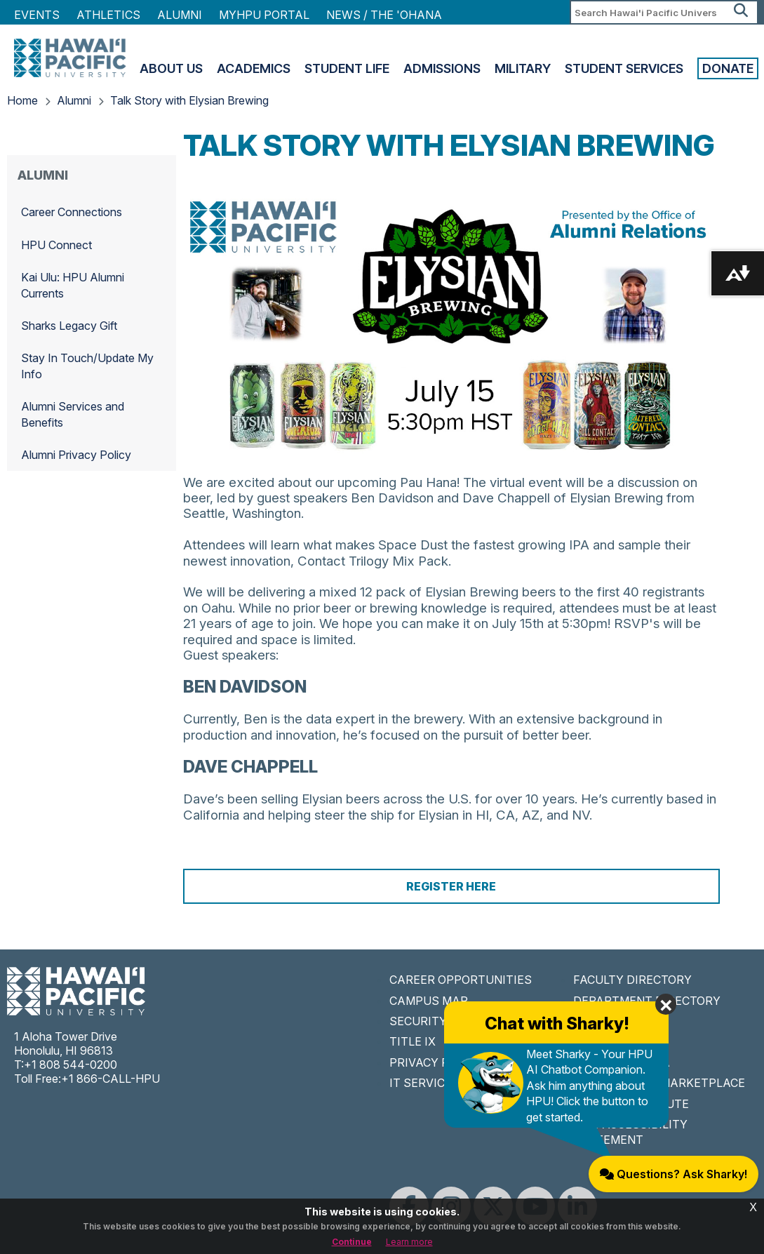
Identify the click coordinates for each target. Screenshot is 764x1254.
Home (22, 100)
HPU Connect (56, 245)
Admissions (442, 68)
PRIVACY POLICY (436, 1062)
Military (523, 68)
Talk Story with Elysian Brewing (189, 100)
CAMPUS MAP (428, 1001)
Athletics (108, 15)
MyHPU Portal (264, 15)
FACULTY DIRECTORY (632, 980)
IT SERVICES (424, 1083)
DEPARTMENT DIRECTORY (647, 1001)
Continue (352, 1241)
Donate (727, 68)
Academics (253, 68)
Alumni (179, 15)
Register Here (451, 886)
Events (37, 15)
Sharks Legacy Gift (69, 326)
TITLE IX (412, 1041)
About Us (171, 68)
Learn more (409, 1241)
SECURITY (418, 1021)
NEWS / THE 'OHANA (384, 15)
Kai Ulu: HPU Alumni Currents (72, 285)
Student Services (624, 68)
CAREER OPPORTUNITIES (460, 980)
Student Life (346, 68)
